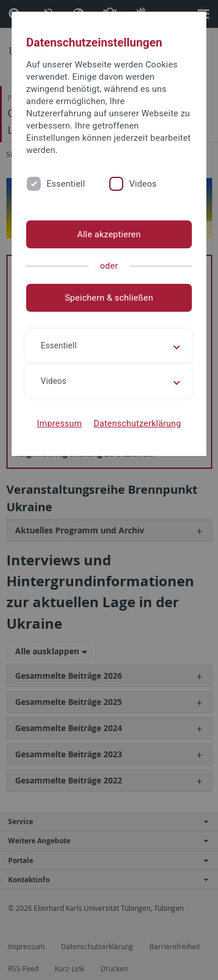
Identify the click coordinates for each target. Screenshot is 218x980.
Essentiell (66, 184)
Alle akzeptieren (109, 234)
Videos (142, 184)
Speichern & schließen (109, 298)
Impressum (59, 423)
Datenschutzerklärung (137, 423)
